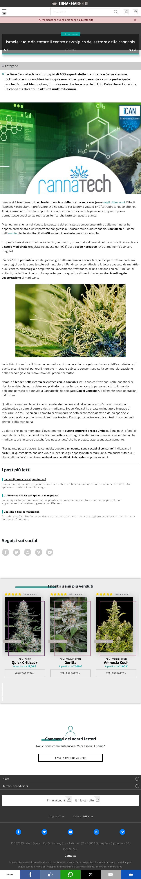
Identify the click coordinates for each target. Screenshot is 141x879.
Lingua (52, 815)
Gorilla (70, 662)
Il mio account (126, 12)
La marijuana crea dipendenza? (25, 479)
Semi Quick (24, 659)
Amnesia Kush (116, 662)
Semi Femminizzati (70, 659)
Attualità (73, 34)
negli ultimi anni (114, 202)
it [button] (59, 815)
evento (12, 233)
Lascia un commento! (70, 756)
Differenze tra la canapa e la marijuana (31, 495)
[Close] (135, 20)
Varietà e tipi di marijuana (22, 511)
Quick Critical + (25, 662)
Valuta (77, 815)
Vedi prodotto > (25, 672)
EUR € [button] (86, 815)
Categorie (10, 65)
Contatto (70, 854)
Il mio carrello (135, 12)
